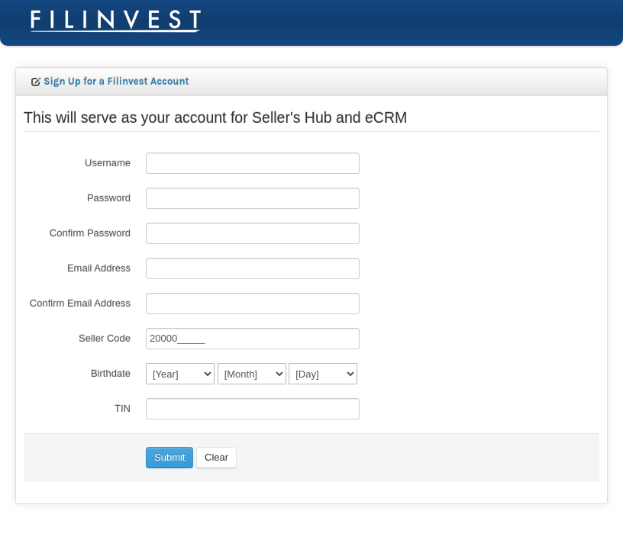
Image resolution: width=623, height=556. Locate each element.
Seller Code (105, 338)
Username (108, 163)
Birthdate (111, 373)
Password (109, 198)
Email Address (99, 268)
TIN (123, 408)
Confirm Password (90, 233)
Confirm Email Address (80, 303)
